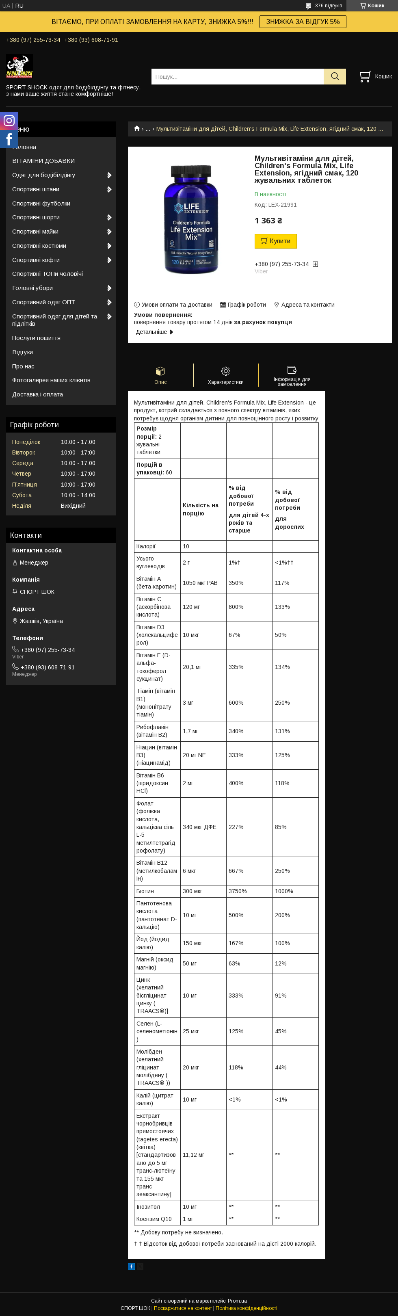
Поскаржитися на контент (183, 1308)
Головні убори (32, 287)
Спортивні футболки (41, 203)
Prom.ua (237, 1301)
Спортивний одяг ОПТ (43, 302)
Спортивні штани (35, 189)
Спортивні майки (35, 231)
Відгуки (22, 351)
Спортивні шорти (36, 217)
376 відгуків (328, 6)
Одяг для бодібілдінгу (44, 174)
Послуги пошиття (36, 337)
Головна (24, 146)
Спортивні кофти (36, 259)
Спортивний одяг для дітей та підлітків (54, 320)
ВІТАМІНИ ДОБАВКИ (43, 160)
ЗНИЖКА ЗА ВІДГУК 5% (303, 21)
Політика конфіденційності (246, 1308)
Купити (280, 241)
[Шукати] (335, 76)
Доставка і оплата (37, 394)
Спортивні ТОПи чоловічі (47, 273)
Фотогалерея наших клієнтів (51, 380)
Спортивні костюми (39, 245)
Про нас (23, 366)
